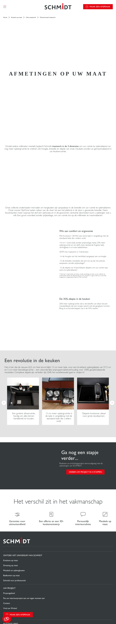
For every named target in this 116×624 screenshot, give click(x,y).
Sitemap (57, 610)
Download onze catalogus (14, 556)
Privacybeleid (57, 602)
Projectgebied (9, 510)
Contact (6, 520)
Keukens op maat (16, 18)
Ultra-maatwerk (31, 18)
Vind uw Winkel (10, 525)
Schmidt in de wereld (12, 574)
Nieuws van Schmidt (11, 569)
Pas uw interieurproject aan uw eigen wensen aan (24, 515)
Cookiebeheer (66, 597)
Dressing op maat (10, 482)
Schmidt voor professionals (14, 497)
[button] (6, 619)
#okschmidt (57, 606)
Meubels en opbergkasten (14, 487)
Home (5, 18)
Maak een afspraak (100, 7)
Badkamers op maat (11, 492)
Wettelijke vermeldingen (51, 597)
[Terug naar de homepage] (58, 7)
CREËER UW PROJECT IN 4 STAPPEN (85, 388)
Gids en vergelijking (11, 551)
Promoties (7, 546)
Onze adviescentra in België (15, 579)
